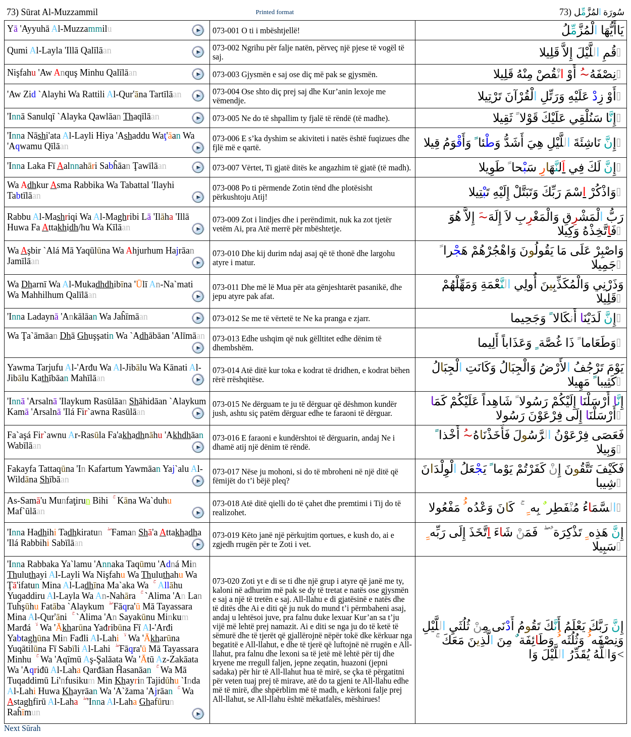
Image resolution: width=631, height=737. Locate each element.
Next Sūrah (22, 728)
